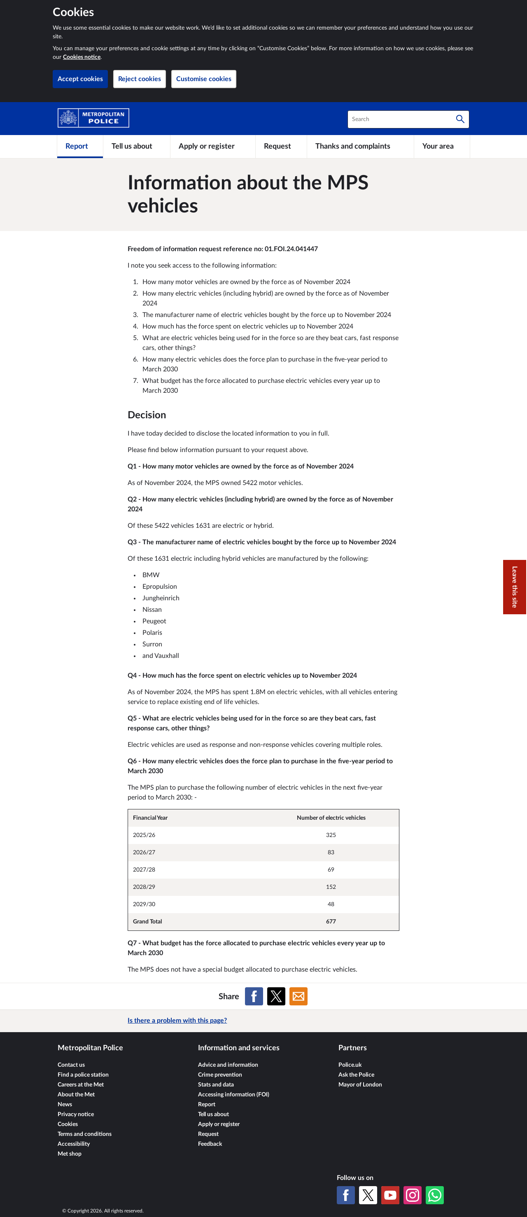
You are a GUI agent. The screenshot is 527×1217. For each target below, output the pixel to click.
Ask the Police (356, 1075)
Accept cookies (80, 79)
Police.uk (349, 1065)
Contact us (71, 1065)
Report (206, 1104)
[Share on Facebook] (254, 996)
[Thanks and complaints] (360, 146)
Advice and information (228, 1065)
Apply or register (219, 1124)
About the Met (76, 1095)
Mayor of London (360, 1085)
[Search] (460, 119)
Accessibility (74, 1144)
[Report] (80, 146)
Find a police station (83, 1075)
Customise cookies (203, 79)
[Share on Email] (298, 996)
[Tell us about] (136, 146)
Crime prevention (220, 1075)
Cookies (68, 1124)
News (65, 1104)
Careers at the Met (81, 1085)
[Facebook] (346, 1195)
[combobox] (408, 119)
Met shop (70, 1154)
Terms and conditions (85, 1134)
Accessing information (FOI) (233, 1095)
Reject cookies (139, 79)
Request (208, 1134)
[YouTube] (390, 1195)
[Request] (281, 146)
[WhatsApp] (435, 1195)
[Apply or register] (212, 146)
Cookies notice (81, 57)
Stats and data (216, 1085)
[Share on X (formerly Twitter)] (276, 996)
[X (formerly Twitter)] (368, 1195)
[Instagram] (412, 1195)
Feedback (210, 1144)
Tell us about (213, 1114)
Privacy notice (76, 1114)
